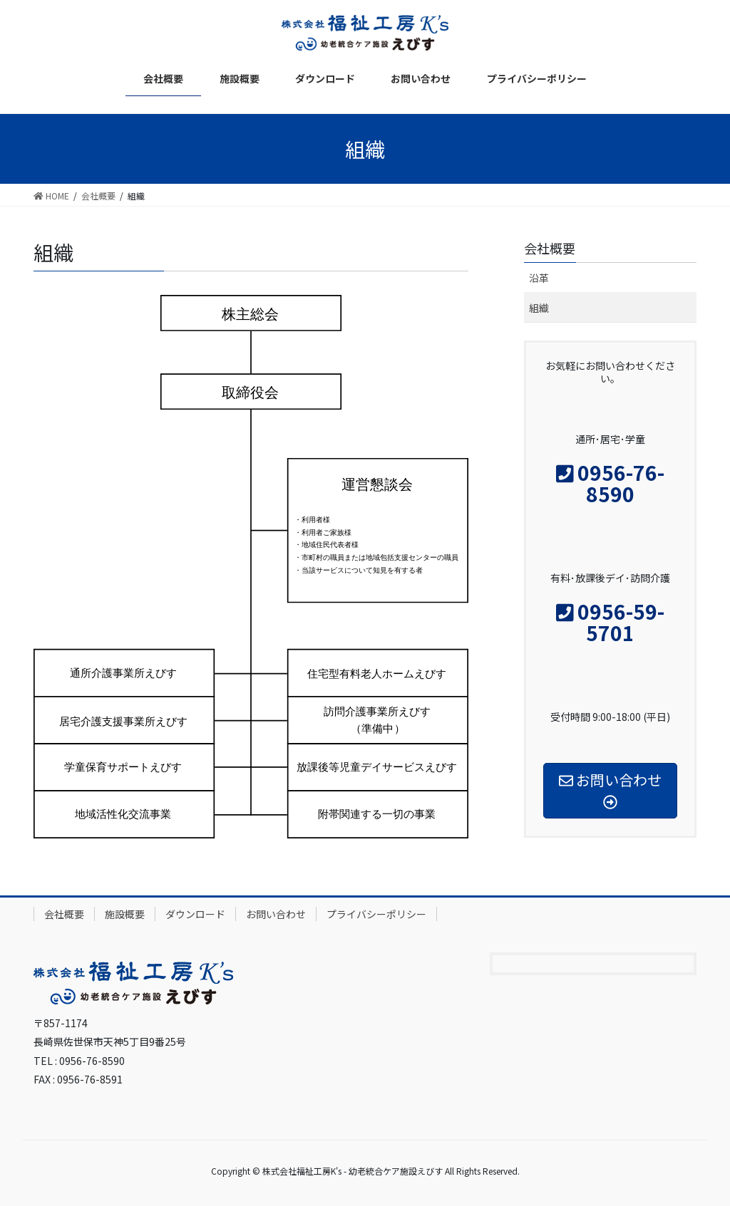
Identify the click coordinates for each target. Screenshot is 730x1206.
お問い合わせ (276, 914)
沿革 (539, 278)
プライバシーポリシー (376, 914)
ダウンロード (195, 914)
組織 (539, 308)
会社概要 (64, 914)
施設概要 (125, 914)
